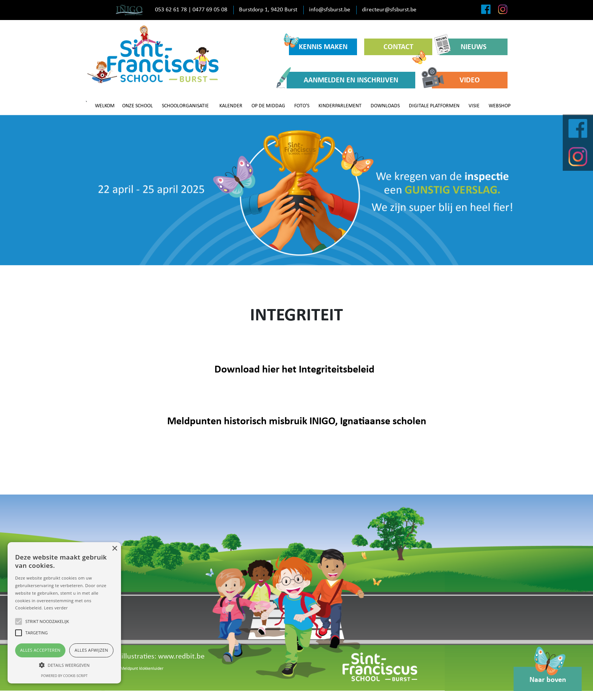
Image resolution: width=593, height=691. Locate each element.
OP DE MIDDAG (268, 106)
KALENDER (230, 106)
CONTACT (405, 49)
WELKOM (105, 106)
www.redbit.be (181, 656)
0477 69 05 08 (209, 10)
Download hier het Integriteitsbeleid (294, 370)
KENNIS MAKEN (318, 45)
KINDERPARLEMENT (340, 106)
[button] (64, 665)
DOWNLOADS (385, 106)
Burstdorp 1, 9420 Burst (268, 10)
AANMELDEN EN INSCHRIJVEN (342, 80)
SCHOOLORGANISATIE (185, 106)
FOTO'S (301, 106)
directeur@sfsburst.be (389, 10)
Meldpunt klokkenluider (141, 668)
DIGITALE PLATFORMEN (434, 106)
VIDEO (456, 80)
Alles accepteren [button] (40, 650)
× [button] (114, 549)
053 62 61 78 (171, 10)
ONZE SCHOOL (137, 106)
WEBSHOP (500, 106)
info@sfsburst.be (329, 10)
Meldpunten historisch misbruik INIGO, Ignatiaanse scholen (296, 421)
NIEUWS (462, 47)
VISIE (474, 106)
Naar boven (547, 675)
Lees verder (56, 608)
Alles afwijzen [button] (91, 650)
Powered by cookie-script (64, 675)
